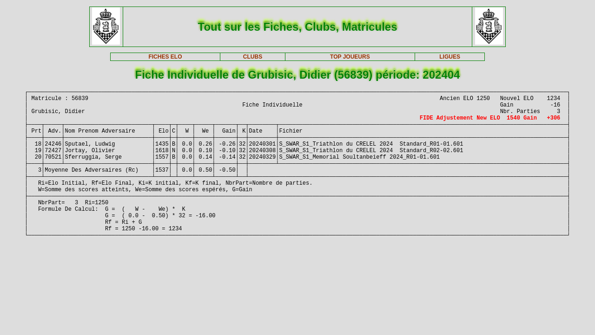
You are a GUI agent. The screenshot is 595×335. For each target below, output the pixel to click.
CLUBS (252, 57)
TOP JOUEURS (350, 57)
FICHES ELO (165, 57)
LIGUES (449, 57)
